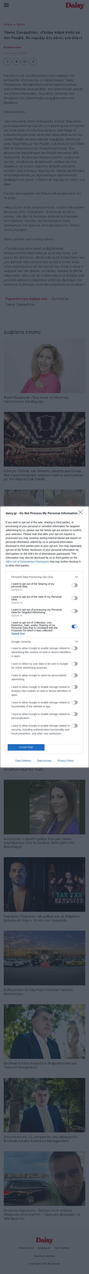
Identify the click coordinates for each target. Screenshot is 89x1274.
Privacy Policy (65, 760)
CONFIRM (26, 747)
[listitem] (44, 577)
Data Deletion (23, 760)
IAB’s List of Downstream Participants (27, 561)
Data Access (44, 760)
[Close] (81, 513)
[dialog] (44, 637)
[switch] (75, 585)
